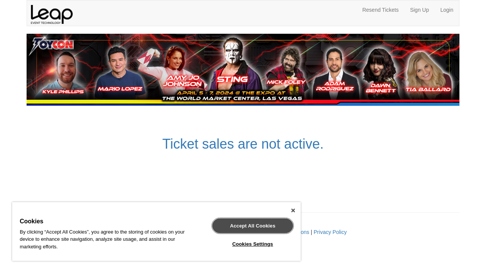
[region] (153, 231)
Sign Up (419, 10)
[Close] (286, 210)
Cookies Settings (247, 244)
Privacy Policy (330, 232)
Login (446, 10)
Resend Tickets (380, 10)
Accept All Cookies (247, 226)
